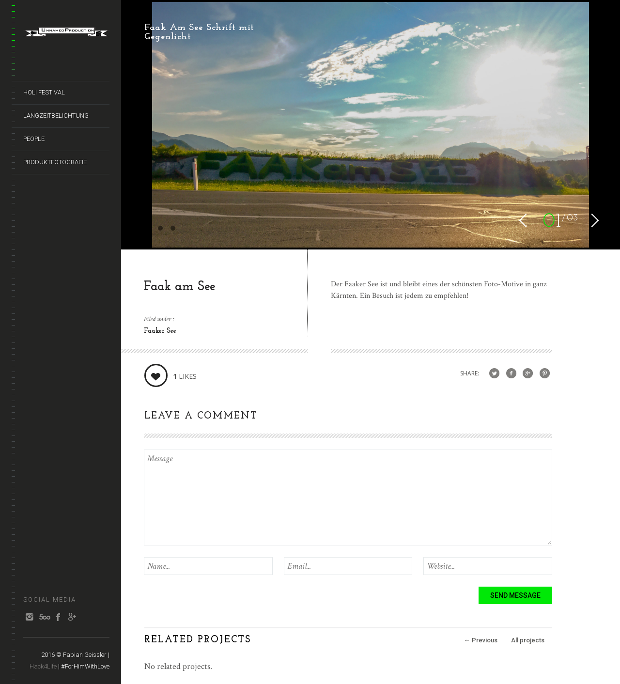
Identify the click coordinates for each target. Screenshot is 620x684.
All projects (527, 640)
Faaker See (160, 331)
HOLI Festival (44, 92)
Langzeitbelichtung (56, 115)
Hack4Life (43, 666)
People (34, 138)
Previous (480, 640)
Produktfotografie (55, 162)
